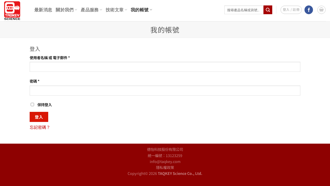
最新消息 (43, 9)
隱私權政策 (165, 167)
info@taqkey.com (165, 161)
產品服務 (91, 9)
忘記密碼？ (40, 127)
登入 (39, 117)
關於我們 (66, 9)
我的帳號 (141, 9)
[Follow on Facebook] (308, 9)
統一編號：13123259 (165, 155)
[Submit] (267, 9)
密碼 (36, 81)
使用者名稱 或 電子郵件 (51, 57)
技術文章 (116, 9)
